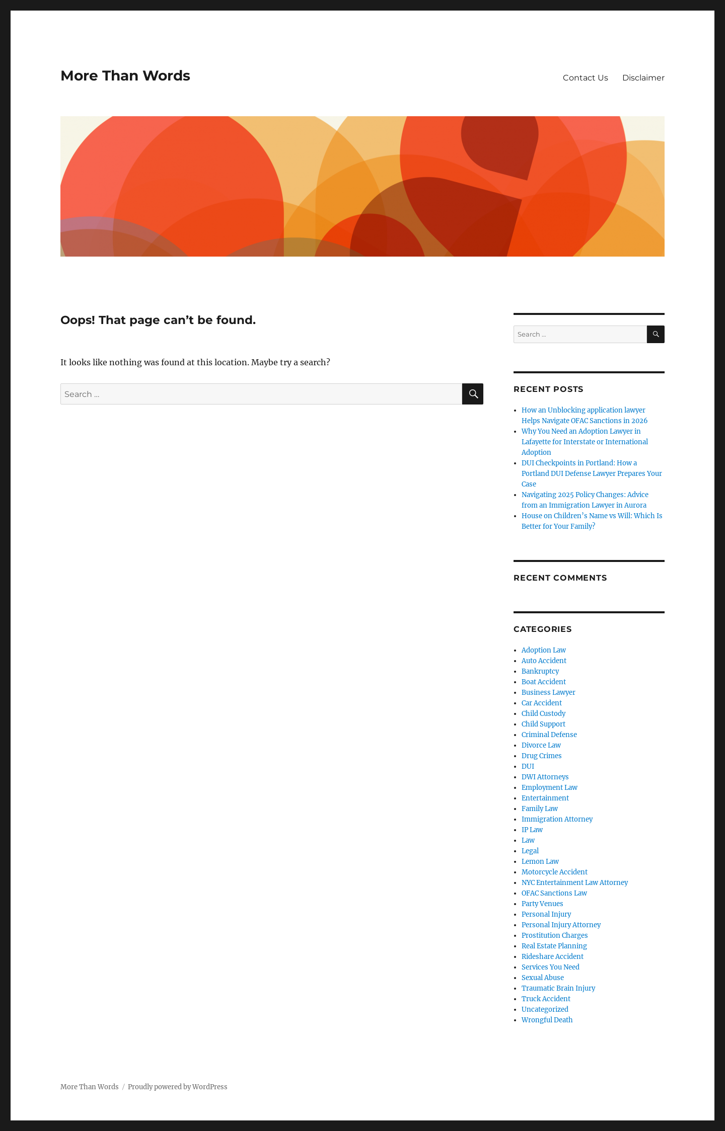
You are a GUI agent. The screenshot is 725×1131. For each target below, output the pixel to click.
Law (528, 840)
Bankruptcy (540, 671)
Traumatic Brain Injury (558, 988)
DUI (528, 766)
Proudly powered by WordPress (178, 1087)
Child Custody (543, 713)
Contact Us (585, 78)
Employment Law (549, 787)
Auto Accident (544, 661)
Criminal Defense (549, 735)
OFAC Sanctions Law (554, 893)
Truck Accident (546, 999)
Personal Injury (546, 914)
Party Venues (542, 904)
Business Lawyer (548, 692)
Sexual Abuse (543, 978)
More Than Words (125, 75)
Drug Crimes (542, 756)
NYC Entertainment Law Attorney (575, 882)
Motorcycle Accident (555, 872)
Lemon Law (540, 861)
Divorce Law (541, 745)
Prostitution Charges (555, 935)
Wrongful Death (547, 1020)
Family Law (540, 808)
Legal (530, 851)
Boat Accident (544, 682)
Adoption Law (544, 650)
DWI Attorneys (545, 777)
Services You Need (550, 967)
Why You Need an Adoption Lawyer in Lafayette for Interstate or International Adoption (585, 442)
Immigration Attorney (557, 819)
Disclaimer (643, 78)
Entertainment (545, 798)
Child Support (543, 724)
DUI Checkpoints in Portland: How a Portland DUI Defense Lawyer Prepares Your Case (592, 474)
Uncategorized (545, 1009)
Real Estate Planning (554, 946)
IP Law (532, 830)
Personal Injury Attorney (561, 925)
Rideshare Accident (553, 956)
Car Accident (542, 703)
